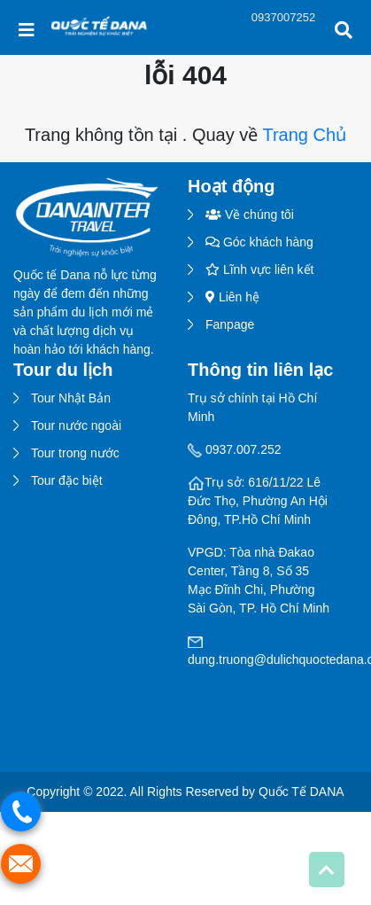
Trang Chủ (304, 134)
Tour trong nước (75, 453)
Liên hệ (232, 297)
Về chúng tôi (249, 214)
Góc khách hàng (259, 242)
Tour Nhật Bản (71, 398)
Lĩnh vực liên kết (259, 269)
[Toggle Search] (343, 30)
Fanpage (229, 324)
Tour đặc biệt (67, 480)
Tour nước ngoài (76, 425)
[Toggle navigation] (26, 30)
